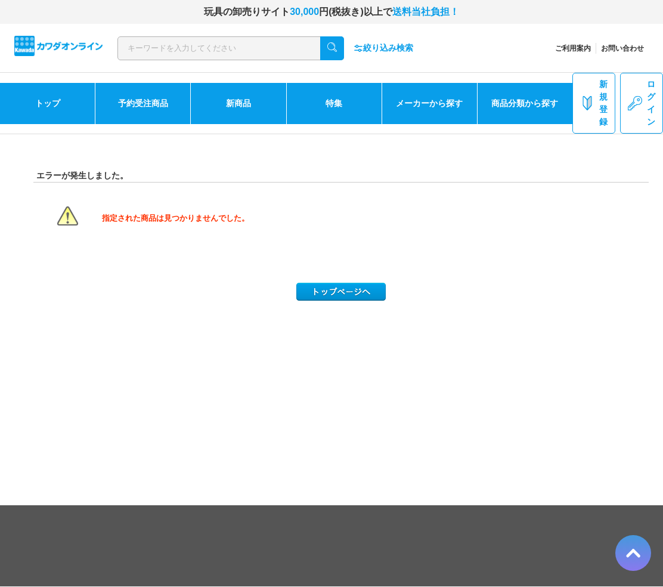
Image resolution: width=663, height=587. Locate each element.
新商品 (238, 103)
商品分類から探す (524, 103)
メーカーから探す (429, 103)
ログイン (641, 102)
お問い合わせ (622, 48)
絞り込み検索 (383, 48)
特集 (334, 103)
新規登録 (594, 102)
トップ (47, 103)
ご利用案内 (573, 48)
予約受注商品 (143, 103)
